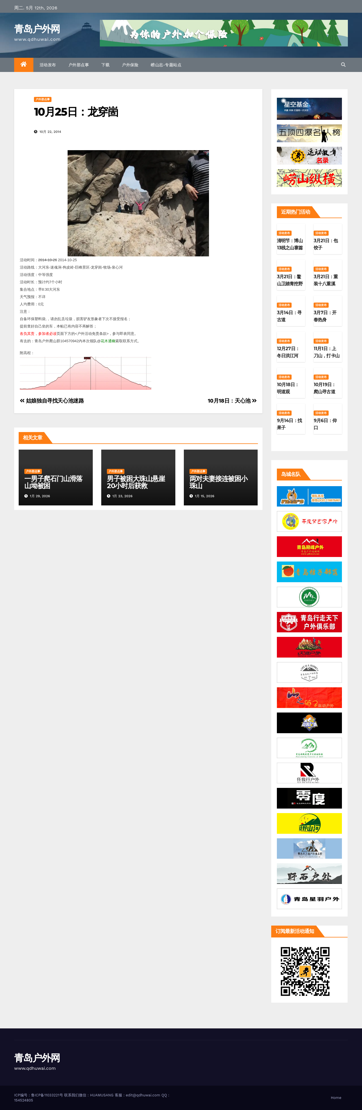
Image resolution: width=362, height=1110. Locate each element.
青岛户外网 (37, 29)
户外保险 (130, 64)
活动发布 (48, 64)
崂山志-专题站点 (166, 64)
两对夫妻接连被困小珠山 (218, 482)
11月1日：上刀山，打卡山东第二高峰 (326, 355)
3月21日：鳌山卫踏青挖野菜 (290, 284)
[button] (343, 64)
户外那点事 (78, 64)
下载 (105, 64)
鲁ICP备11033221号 (47, 1095)
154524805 (23, 1100)
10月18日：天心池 (232, 400)
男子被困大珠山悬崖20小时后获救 (136, 482)
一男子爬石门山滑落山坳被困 (53, 482)
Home (336, 1098)
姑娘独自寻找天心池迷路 (52, 400)
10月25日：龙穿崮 (76, 111)
